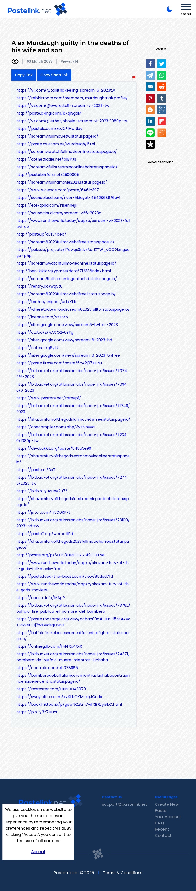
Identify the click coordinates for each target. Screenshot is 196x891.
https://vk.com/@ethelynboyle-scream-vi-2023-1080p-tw (72, 121)
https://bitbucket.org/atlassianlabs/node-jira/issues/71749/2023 (73, 408)
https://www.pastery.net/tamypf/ (48, 398)
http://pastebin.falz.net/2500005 (47, 174)
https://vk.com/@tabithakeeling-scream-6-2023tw (65, 90)
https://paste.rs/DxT (36, 469)
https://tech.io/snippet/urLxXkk (46, 301)
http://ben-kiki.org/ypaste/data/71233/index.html (63, 271)
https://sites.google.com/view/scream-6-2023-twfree (68, 355)
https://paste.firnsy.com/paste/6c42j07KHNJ (59, 363)
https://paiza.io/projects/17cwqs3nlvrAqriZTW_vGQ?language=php (72, 252)
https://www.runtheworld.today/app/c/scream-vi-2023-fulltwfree (73, 223)
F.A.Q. (160, 823)
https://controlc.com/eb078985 (47, 667)
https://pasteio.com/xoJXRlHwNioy (49, 128)
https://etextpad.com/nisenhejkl (47, 205)
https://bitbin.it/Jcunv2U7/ (41, 491)
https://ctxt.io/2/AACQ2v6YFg (44, 332)
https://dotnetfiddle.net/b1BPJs (46, 159)
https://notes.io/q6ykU (37, 347)
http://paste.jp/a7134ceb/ (41, 234)
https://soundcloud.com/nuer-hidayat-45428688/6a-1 (68, 197)
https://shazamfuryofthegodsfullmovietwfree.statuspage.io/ (73, 419)
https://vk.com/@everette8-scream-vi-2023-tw (62, 105)
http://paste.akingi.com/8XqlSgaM (48, 113)
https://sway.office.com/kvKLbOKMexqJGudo (59, 696)
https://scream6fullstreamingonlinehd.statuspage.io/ (66, 278)
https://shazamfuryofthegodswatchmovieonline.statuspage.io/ (73, 459)
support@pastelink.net (124, 804)
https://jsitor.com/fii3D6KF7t (43, 512)
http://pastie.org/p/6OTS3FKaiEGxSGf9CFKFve (60, 555)
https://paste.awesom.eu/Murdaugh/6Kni (55, 144)
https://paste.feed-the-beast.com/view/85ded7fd (64, 576)
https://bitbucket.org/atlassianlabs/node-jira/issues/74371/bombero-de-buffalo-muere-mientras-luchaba (73, 657)
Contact (163, 835)
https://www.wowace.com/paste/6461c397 (57, 190)
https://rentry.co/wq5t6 (39, 286)
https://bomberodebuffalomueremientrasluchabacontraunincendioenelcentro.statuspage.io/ (73, 678)
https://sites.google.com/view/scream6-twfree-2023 (67, 324)
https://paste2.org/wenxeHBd (44, 533)
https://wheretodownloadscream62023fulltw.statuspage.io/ (73, 309)
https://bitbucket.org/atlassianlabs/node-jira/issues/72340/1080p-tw (71, 437)
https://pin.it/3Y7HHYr (37, 712)
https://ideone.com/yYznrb (42, 317)
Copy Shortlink (54, 74)
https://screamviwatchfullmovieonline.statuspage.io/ (66, 151)
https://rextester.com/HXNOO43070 (51, 689)
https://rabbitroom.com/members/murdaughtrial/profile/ (72, 98)
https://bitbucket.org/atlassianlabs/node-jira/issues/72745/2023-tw (71, 480)
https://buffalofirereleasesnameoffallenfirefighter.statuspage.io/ (72, 635)
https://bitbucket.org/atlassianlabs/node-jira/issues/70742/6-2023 (71, 373)
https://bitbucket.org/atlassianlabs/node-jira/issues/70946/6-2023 (71, 387)
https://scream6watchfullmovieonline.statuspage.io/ (66, 263)
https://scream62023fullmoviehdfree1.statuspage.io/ (66, 294)
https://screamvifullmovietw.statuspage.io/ (57, 136)
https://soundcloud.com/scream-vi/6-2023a (58, 213)
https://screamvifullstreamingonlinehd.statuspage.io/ (67, 167)
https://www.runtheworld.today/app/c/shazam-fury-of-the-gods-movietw (72, 587)
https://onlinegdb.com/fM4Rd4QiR (49, 646)
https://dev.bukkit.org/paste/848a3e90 (53, 448)
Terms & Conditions (122, 872)
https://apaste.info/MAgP (40, 597)
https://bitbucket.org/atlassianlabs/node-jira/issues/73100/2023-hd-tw (73, 523)
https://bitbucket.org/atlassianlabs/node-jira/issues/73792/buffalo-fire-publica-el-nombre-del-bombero (73, 608)
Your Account (168, 817)
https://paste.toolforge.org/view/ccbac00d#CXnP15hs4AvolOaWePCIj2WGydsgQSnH (73, 622)
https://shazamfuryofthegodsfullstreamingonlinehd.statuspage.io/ (72, 501)
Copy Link (24, 74)
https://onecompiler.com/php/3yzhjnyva (55, 427)
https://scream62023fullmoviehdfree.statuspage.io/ (65, 242)
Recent (162, 829)
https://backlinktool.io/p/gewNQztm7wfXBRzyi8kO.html (69, 704)
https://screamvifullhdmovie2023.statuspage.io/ (61, 182)
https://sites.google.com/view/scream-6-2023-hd (64, 340)
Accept (38, 852)
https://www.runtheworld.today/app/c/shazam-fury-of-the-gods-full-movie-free (72, 565)
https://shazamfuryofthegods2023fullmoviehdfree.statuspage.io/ (72, 544)
